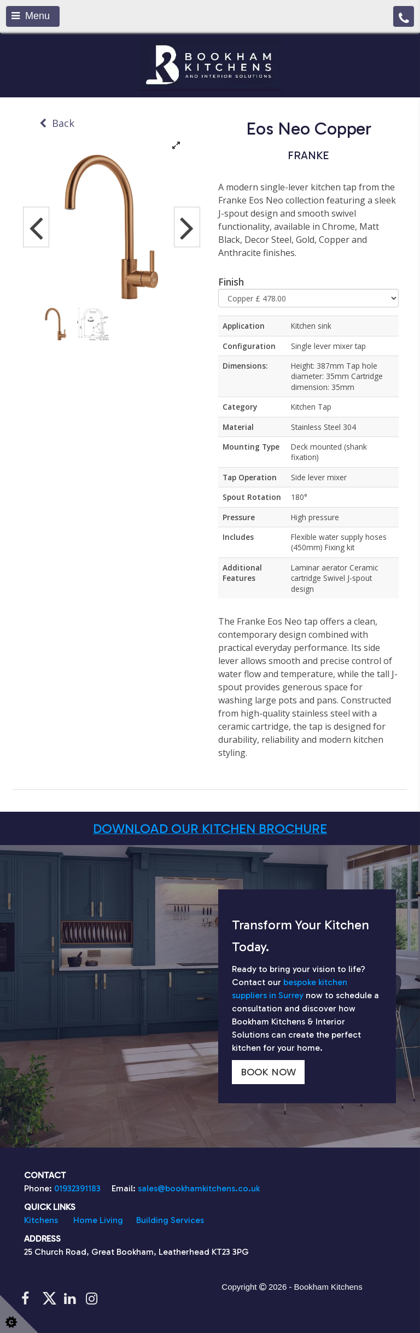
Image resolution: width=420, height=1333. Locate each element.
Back (56, 123)
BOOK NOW (268, 1072)
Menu (30, 15)
